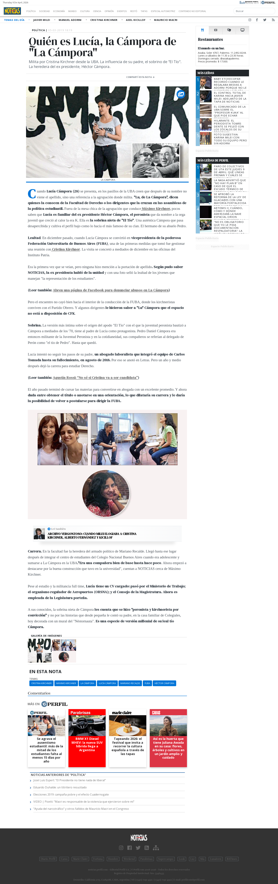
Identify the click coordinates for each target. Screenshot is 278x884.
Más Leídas (206, 73)
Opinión (123, 11)
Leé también (58, 528)
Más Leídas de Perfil (213, 160)
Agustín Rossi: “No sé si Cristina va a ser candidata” (95, 377)
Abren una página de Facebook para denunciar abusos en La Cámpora (111, 290)
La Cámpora (87, 683)
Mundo (80, 11)
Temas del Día (14, 20)
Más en (47, 704)
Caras (64, 859)
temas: (33, 678)
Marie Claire (80, 859)
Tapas (164, 11)
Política (32, 11)
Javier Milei (42, 20)
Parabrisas (146, 859)
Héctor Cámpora (164, 683)
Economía (65, 11)
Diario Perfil (48, 859)
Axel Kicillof (136, 20)
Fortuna (98, 859)
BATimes (232, 859)
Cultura (95, 11)
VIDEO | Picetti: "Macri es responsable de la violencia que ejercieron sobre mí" (83, 802)
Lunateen (215, 859)
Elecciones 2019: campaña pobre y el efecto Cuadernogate (71, 794)
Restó (152, 11)
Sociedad (48, 11)
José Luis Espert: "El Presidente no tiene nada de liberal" (69, 780)
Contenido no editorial (222, 11)
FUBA (147, 683)
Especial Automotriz (186, 11)
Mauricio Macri (165, 20)
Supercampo (166, 859)
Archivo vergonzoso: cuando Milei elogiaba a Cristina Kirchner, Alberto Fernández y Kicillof (92, 535)
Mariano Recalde (130, 683)
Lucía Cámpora (107, 683)
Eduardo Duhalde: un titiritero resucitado (60, 787)
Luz (192, 859)
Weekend (129, 859)
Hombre (113, 859)
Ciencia (109, 11)
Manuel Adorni (70, 20)
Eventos (138, 11)
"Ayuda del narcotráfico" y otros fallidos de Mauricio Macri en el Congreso (81, 809)
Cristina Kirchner (104, 20)
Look (182, 859)
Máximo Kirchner (66, 683)
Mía (202, 859)
